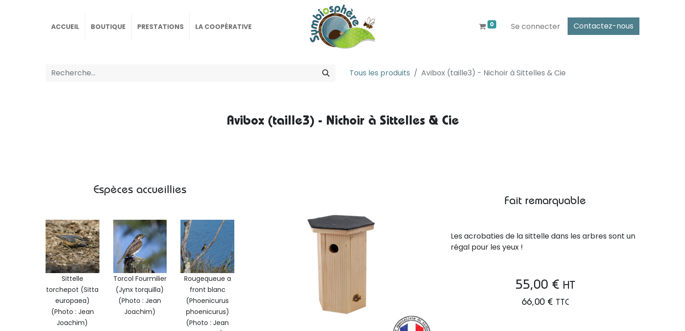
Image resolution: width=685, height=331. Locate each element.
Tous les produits (379, 73)
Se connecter (535, 26)
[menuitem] (65, 26)
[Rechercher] (326, 73)
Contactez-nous (603, 26)
